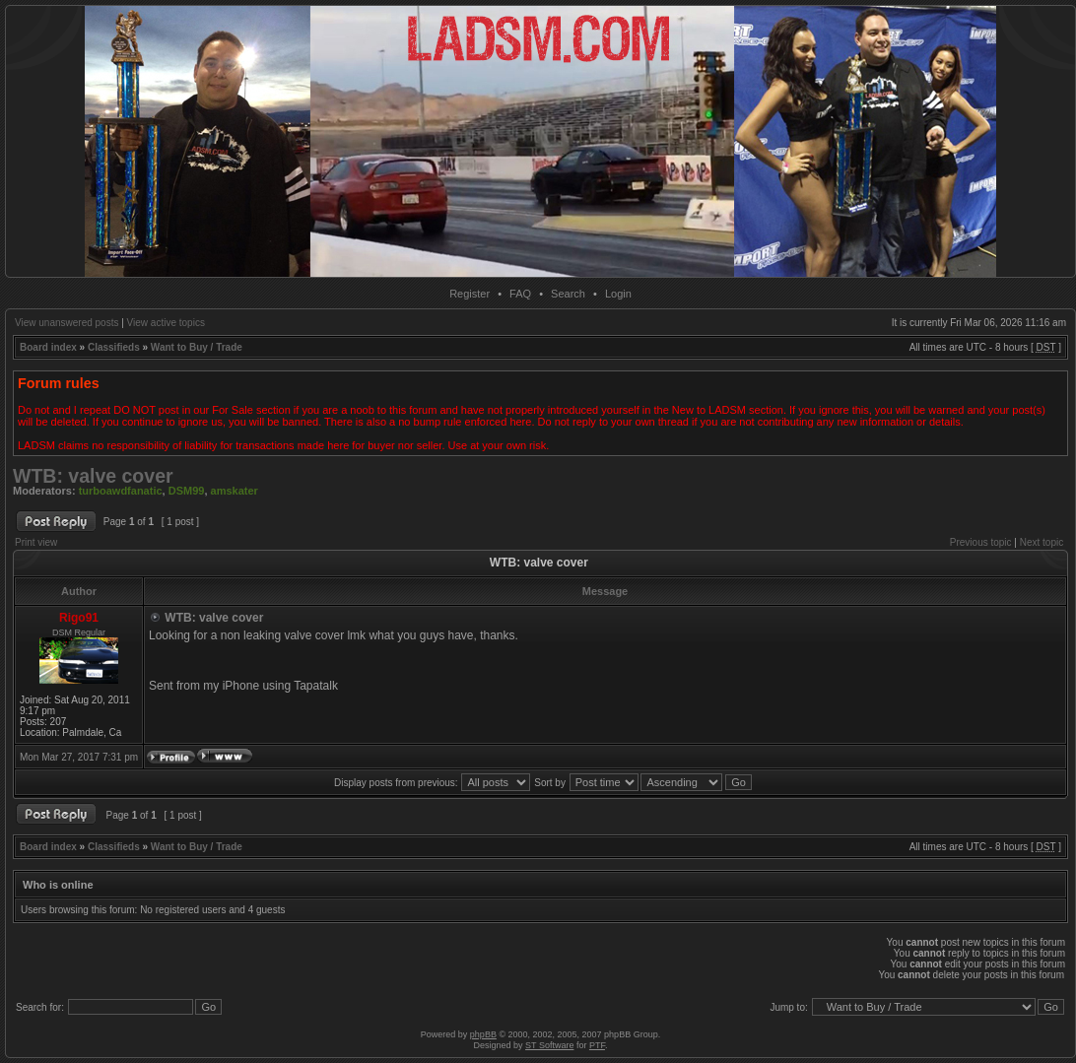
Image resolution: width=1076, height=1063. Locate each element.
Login (618, 293)
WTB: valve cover (93, 476)
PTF (597, 1045)
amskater (234, 491)
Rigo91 (79, 618)
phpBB (483, 1034)
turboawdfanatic (121, 491)
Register (469, 293)
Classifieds (114, 347)
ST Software (549, 1045)
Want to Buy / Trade (196, 347)
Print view (36, 542)
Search (568, 293)
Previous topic (981, 542)
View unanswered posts (66, 322)
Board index (48, 347)
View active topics (166, 322)
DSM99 (186, 491)
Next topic (1041, 542)
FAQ (520, 293)
